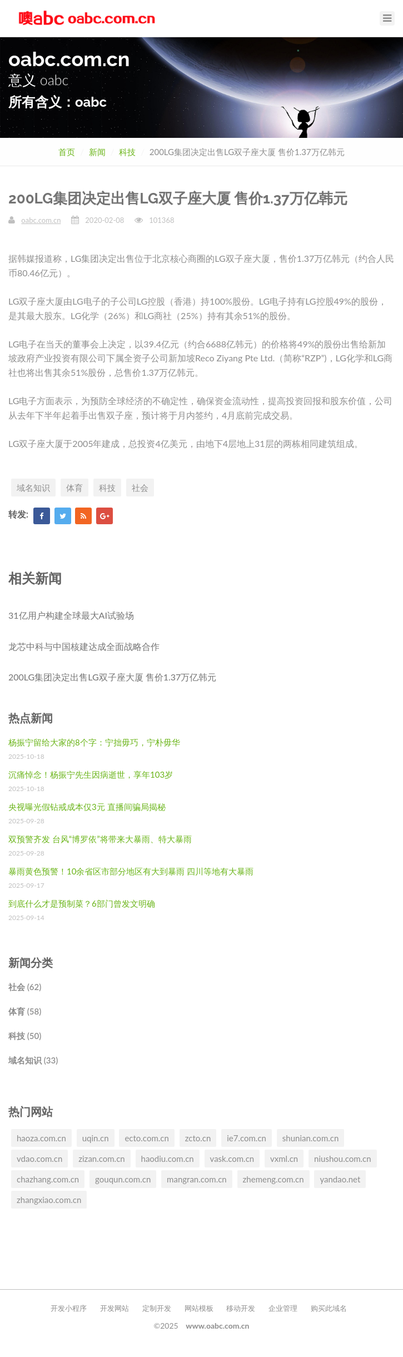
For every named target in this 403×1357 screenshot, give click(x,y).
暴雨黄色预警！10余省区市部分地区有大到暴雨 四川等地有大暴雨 (130, 871)
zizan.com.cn (101, 1159)
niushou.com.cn (342, 1159)
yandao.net (340, 1179)
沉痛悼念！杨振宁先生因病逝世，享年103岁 (90, 774)
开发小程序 (69, 1308)
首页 (66, 152)
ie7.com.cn (246, 1138)
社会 (140, 488)
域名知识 (33, 488)
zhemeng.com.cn (273, 1179)
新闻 (97, 152)
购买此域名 (329, 1308)
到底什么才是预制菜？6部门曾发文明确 (81, 903)
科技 (127, 152)
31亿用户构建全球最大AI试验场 (71, 615)
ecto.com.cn (146, 1138)
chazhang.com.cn (48, 1179)
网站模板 (199, 1308)
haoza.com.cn (41, 1138)
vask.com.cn (232, 1159)
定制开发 (156, 1308)
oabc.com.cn (41, 220)
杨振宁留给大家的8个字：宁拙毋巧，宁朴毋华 (94, 742)
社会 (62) (24, 987)
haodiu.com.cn (167, 1159)
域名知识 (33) (33, 1060)
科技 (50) (24, 1036)
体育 (74, 488)
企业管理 (282, 1308)
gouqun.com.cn (123, 1179)
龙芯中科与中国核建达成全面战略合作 (84, 646)
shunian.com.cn (310, 1138)
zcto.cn (198, 1138)
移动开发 (240, 1308)
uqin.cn (95, 1138)
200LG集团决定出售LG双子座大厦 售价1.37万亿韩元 (112, 677)
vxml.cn (284, 1159)
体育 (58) (24, 1011)
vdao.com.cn (39, 1159)
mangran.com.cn (197, 1179)
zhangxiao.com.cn (49, 1200)
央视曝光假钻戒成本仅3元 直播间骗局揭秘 (87, 807)
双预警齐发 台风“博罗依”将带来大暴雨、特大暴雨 (100, 839)
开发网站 (114, 1308)
